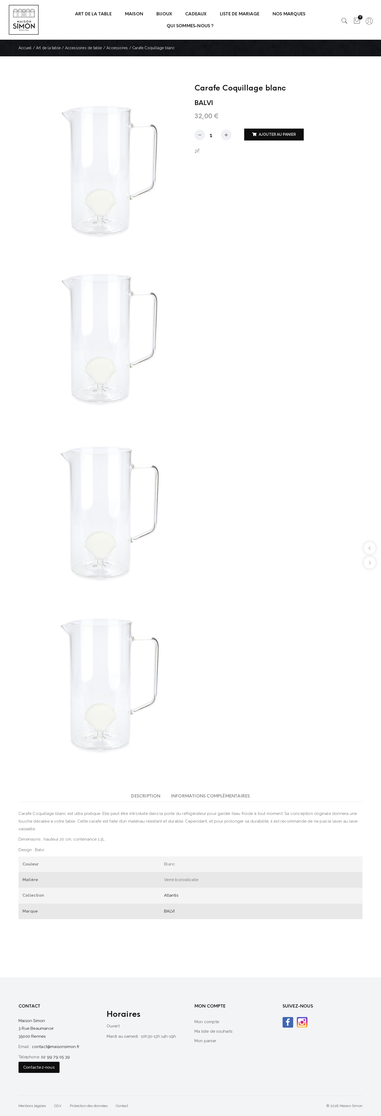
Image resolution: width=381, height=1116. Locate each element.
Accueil (25, 48)
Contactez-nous (39, 1067)
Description (145, 796)
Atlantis (171, 895)
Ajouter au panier (277, 134)
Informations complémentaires (210, 796)
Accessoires (117, 48)
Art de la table (48, 48)
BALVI (169, 911)
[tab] (145, 796)
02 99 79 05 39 (55, 1057)
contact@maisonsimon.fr (55, 1046)
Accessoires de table (83, 48)
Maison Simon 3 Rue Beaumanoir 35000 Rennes (36, 1028)
